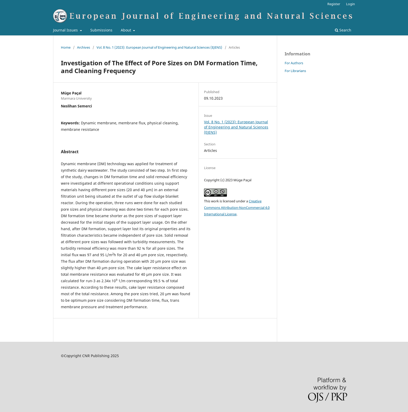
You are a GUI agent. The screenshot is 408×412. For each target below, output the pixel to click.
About (126, 30)
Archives (83, 47)
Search (343, 30)
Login (350, 4)
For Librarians (295, 70)
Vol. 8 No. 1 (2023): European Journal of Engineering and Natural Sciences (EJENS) (159, 47)
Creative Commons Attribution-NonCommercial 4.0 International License (237, 207)
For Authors (294, 63)
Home (66, 47)
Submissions (101, 30)
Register (333, 4)
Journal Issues (66, 30)
